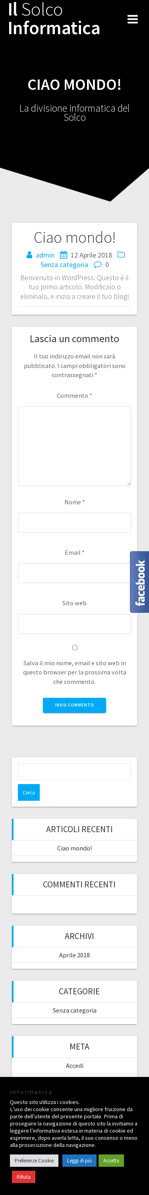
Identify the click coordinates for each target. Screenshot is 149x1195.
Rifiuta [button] (24, 1177)
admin (45, 255)
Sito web (74, 603)
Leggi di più (79, 1160)
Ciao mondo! (74, 848)
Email (75, 552)
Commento (74, 395)
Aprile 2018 (74, 955)
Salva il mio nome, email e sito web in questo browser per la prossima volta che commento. (74, 672)
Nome (74, 502)
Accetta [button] (111, 1160)
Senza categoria (64, 264)
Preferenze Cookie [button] (34, 1160)
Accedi (74, 1065)
